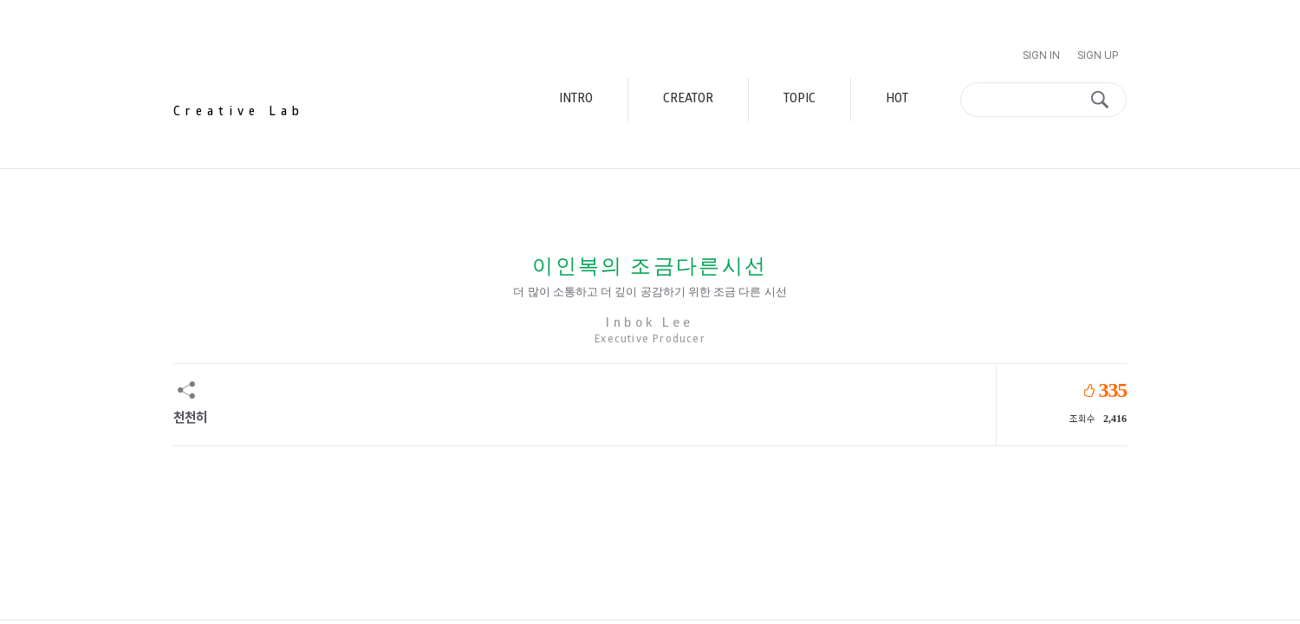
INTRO (576, 99)
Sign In (1041, 55)
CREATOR (688, 99)
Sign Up (1097, 55)
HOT (897, 99)
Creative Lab (239, 112)
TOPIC (799, 99)
